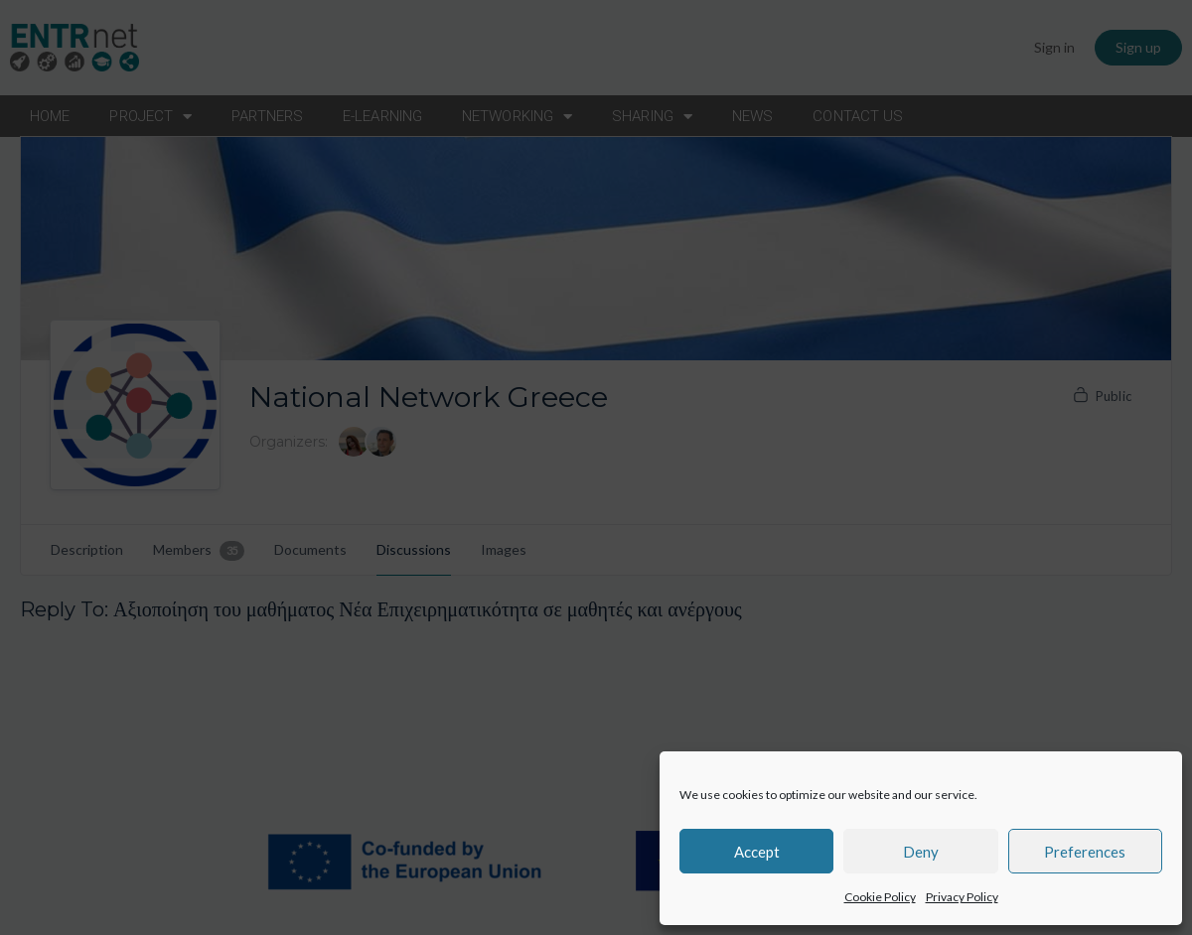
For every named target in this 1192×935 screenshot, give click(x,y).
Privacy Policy (962, 896)
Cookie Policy (880, 896)
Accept (757, 852)
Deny (921, 852)
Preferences (1084, 852)
